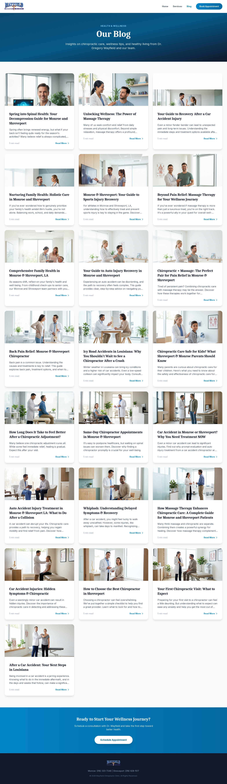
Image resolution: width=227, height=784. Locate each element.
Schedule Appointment (113, 739)
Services (177, 6)
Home (165, 6)
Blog (189, 6)
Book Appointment (209, 6)
